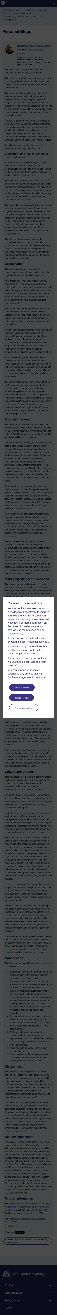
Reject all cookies (21, 698)
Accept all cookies (22, 688)
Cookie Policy (15, 633)
